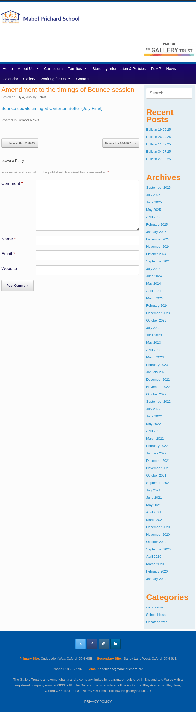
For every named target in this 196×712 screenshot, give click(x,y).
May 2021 (153, 505)
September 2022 (158, 401)
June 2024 (154, 276)
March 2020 (155, 564)
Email (8, 253)
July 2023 (153, 328)
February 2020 (157, 571)
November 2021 (158, 468)
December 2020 (158, 527)
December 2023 (158, 313)
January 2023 (156, 372)
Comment (12, 183)
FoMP (156, 68)
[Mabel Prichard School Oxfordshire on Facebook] (92, 644)
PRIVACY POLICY (98, 701)
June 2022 (154, 416)
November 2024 (158, 246)
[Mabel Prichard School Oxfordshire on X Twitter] (80, 644)
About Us (28, 68)
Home (8, 68)
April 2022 (153, 431)
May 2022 (153, 424)
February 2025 (157, 224)
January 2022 (156, 453)
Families (77, 68)
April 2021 (153, 512)
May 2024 (153, 283)
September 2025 (158, 187)
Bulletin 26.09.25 (158, 137)
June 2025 (154, 202)
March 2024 (155, 298)
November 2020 (158, 534)
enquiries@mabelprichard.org (121, 669)
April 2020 (153, 557)
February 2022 (157, 446)
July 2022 (153, 409)
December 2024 (158, 239)
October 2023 (156, 320)
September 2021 (158, 483)
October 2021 (156, 475)
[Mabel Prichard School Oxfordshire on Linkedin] (115, 644)
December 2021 (158, 461)
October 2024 (156, 254)
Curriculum (53, 68)
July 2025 (153, 195)
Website (9, 268)
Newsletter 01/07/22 (19, 143)
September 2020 (158, 549)
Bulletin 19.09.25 (158, 129)
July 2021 (153, 490)
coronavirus (154, 607)
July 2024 (153, 269)
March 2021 (155, 520)
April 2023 (153, 350)
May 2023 (153, 342)
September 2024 (158, 261)
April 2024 (153, 291)
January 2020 (156, 579)
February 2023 (157, 365)
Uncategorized (157, 622)
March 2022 (155, 438)
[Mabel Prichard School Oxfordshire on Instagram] (104, 644)
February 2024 (157, 306)
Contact (82, 79)
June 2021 (154, 497)
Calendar (10, 79)
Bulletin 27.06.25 (158, 159)
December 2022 (158, 379)
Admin (41, 97)
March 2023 (155, 357)
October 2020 (156, 542)
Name (8, 238)
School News (28, 120)
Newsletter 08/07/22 (121, 143)
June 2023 (154, 335)
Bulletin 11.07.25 (158, 144)
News (171, 68)
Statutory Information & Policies (119, 68)
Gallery (29, 79)
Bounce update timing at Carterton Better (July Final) (52, 108)
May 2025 (153, 210)
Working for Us (55, 79)
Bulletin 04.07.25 (158, 151)
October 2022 (156, 394)
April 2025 (153, 217)
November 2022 (158, 387)
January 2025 (156, 232)
